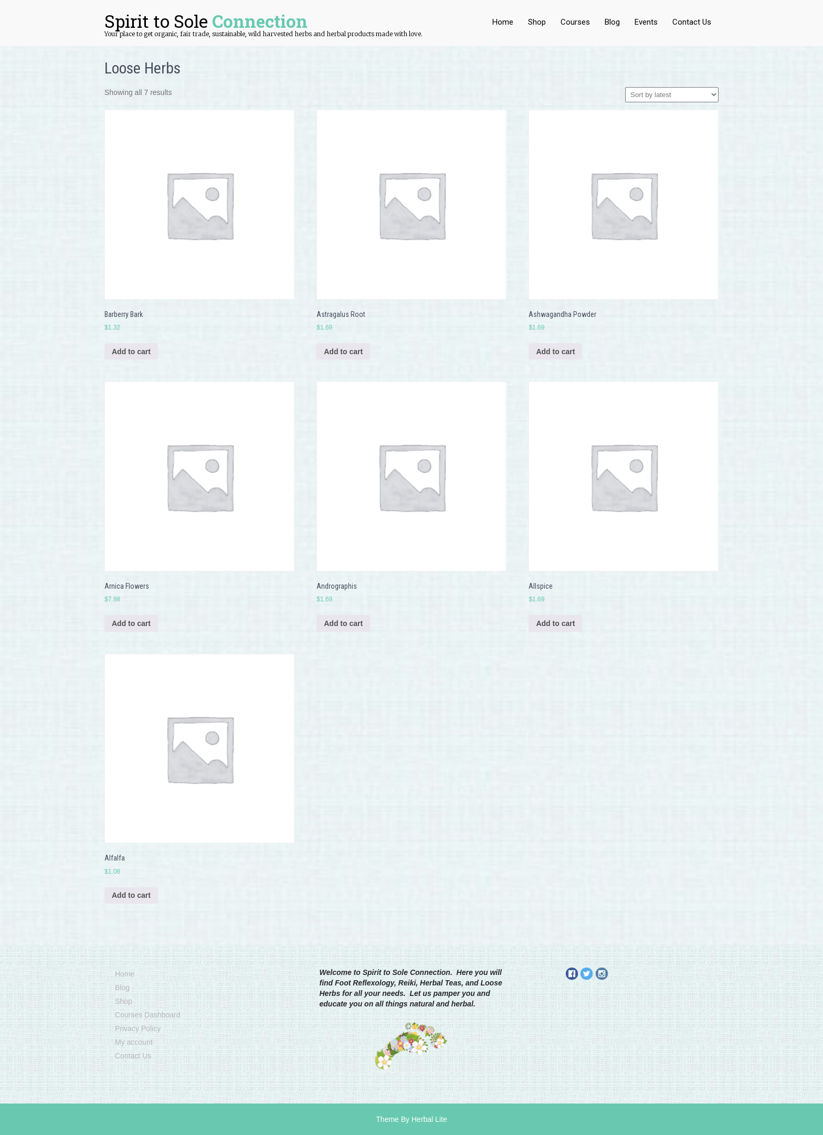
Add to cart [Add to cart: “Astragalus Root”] (343, 351)
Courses (575, 22)
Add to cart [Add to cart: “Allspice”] (555, 623)
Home (502, 22)
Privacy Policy (138, 1028)
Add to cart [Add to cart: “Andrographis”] (343, 623)
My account (134, 1042)
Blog (612, 22)
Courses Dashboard (148, 1015)
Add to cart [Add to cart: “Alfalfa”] (131, 895)
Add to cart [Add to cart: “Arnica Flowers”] (131, 623)
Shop (537, 22)
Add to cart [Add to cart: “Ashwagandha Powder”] (555, 351)
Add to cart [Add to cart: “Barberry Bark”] (131, 351)
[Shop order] (672, 94)
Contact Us (691, 22)
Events (646, 22)
